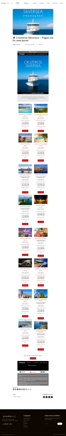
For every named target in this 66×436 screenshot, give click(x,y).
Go (59, 423)
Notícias (48, 3)
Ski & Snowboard (26, 3)
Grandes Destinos (17, 3)
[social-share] (44, 397)
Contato (61, 3)
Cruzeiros (35, 3)
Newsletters (54, 3)
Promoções (41, 3)
